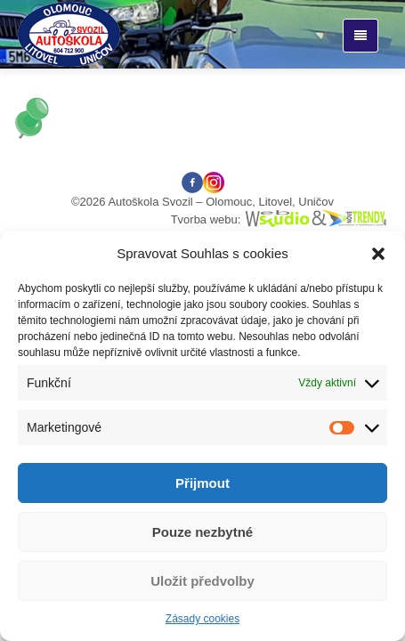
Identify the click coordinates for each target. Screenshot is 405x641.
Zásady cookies (202, 619)
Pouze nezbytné (202, 532)
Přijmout (202, 483)
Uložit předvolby (202, 580)
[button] (378, 254)
